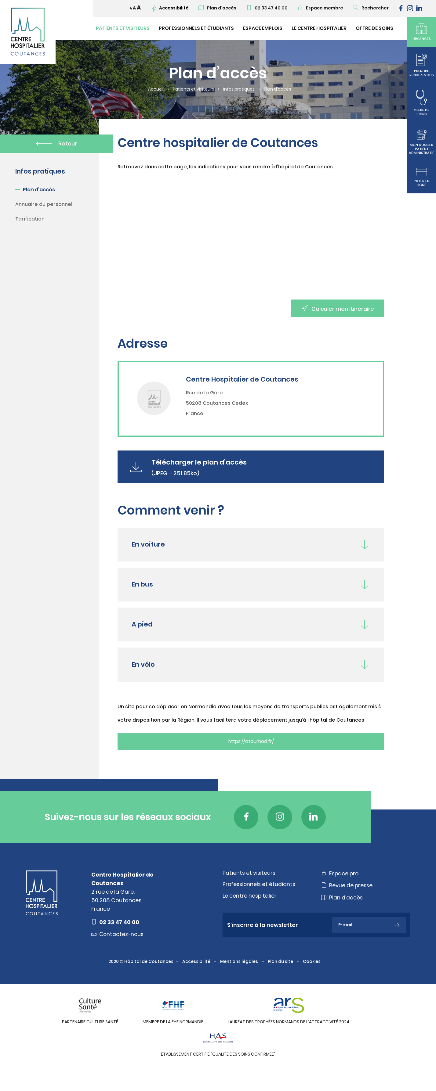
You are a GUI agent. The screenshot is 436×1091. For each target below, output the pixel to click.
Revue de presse (347, 900)
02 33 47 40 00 (267, 8)
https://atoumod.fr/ (251, 755)
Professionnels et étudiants (196, 28)
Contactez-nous (118, 949)
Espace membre (320, 8)
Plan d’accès (217, 8)
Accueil (154, 89)
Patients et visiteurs (123, 28)
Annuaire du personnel (43, 204)
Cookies (312, 976)
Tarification (30, 219)
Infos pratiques (239, 89)
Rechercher (371, 8)
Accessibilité (196, 976)
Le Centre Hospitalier (319, 28)
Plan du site (281, 976)
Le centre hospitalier (250, 911)
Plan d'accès (342, 913)
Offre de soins (374, 28)
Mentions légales (239, 976)
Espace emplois (262, 28)
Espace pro (340, 888)
